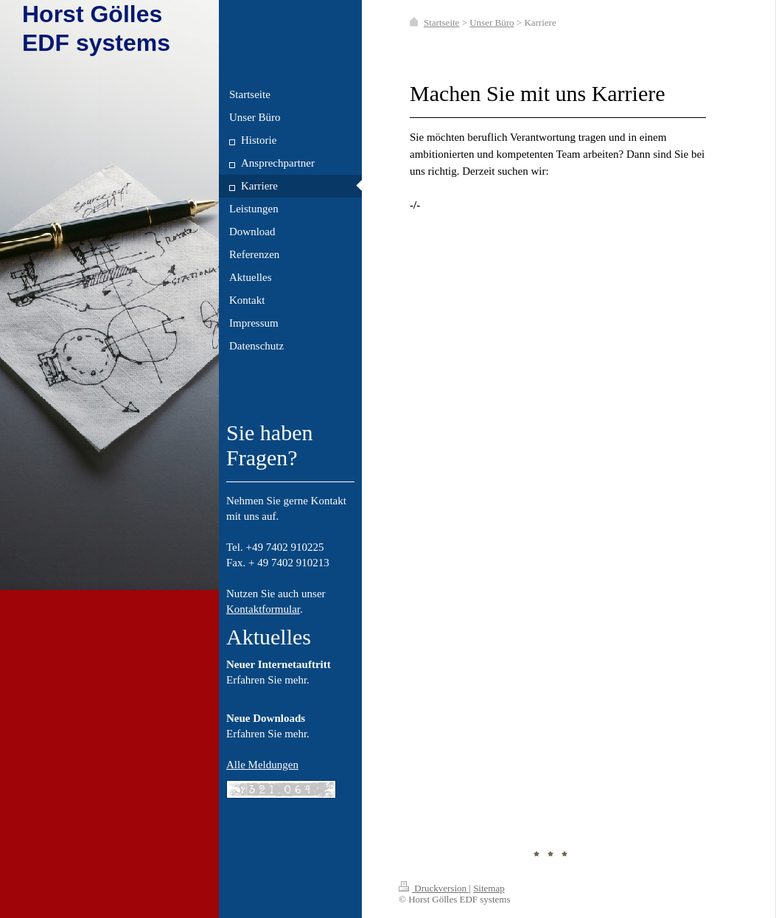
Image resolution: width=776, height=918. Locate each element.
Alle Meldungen (262, 765)
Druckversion (434, 888)
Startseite (441, 22)
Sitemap (489, 888)
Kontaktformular (263, 609)
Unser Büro (491, 22)
